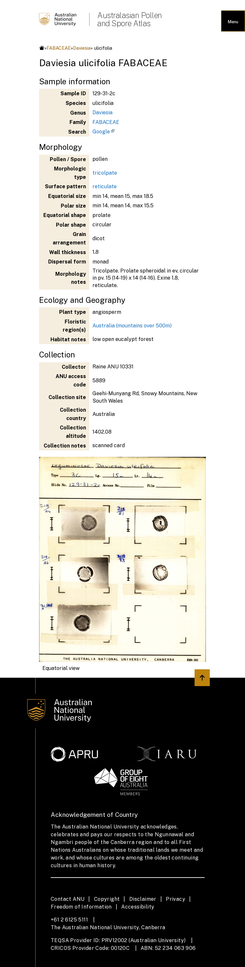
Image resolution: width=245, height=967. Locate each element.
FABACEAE (59, 48)
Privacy (175, 899)
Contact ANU (67, 899)
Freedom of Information (81, 907)
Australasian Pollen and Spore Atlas (129, 19)
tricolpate (104, 173)
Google (101, 132)
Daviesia (82, 48)
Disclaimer (142, 899)
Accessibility (137, 907)
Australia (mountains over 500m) (132, 326)
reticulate (104, 186)
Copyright (107, 899)
